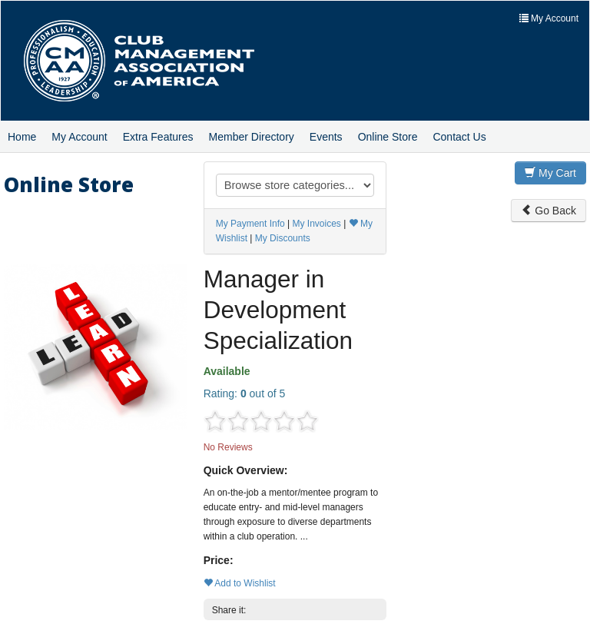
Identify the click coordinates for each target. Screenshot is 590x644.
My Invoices (316, 223)
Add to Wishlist (240, 583)
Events (326, 137)
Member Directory (251, 137)
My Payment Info (250, 223)
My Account (79, 137)
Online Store (388, 137)
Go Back (548, 210)
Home (22, 137)
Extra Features (158, 137)
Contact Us (459, 137)
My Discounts (282, 238)
